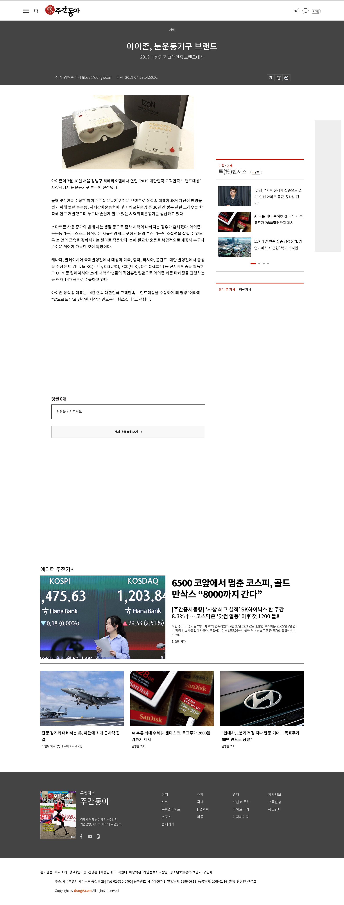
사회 (164, 802)
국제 (200, 802)
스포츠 (166, 817)
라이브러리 (241, 809)
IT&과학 (203, 809)
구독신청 (274, 802)
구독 (257, 172)
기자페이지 (241, 817)
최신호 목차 (241, 802)
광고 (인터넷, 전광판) (84, 872)
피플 (200, 817)
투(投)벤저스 (233, 171)
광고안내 (274, 809)
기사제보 (274, 795)
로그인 (315, 11)
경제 (200, 795)
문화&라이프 (170, 809)
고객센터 (121, 872)
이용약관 (135, 872)
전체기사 (168, 824)
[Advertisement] (117, 336)
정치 (164, 795)
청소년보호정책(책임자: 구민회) (191, 872)
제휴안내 (106, 872)
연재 (236, 795)
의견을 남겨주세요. (69, 412)
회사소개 (61, 872)
